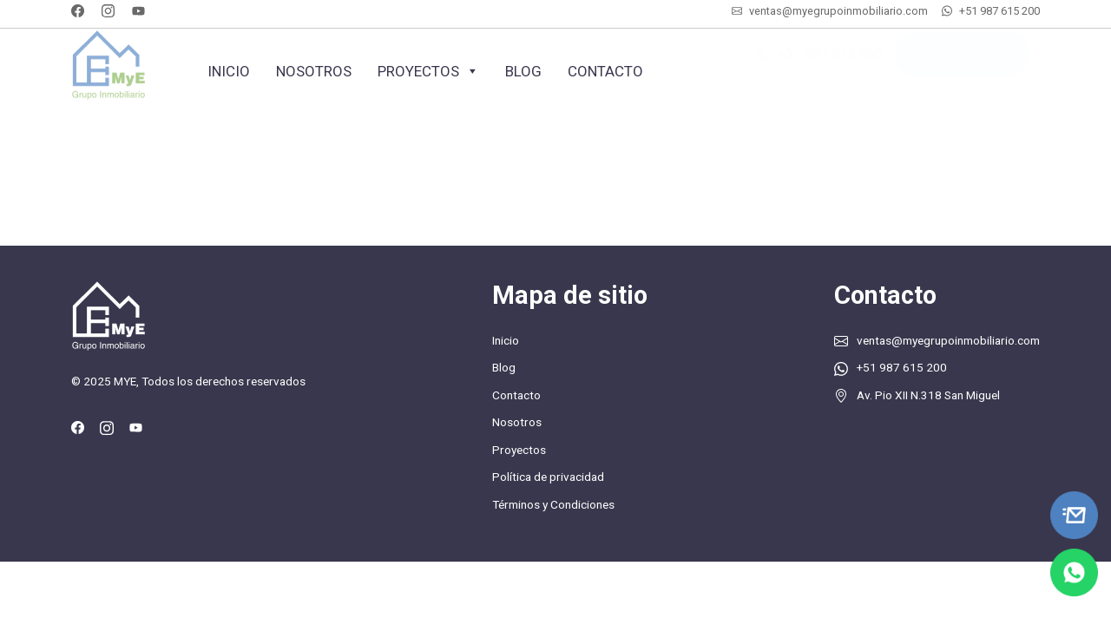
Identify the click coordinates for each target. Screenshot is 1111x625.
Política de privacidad (548, 477)
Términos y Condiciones (553, 504)
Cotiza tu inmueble (962, 62)
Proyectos (428, 71)
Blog (523, 71)
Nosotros (314, 71)
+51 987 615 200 (999, 10)
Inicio (228, 71)
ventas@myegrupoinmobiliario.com (838, 10)
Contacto (605, 71)
